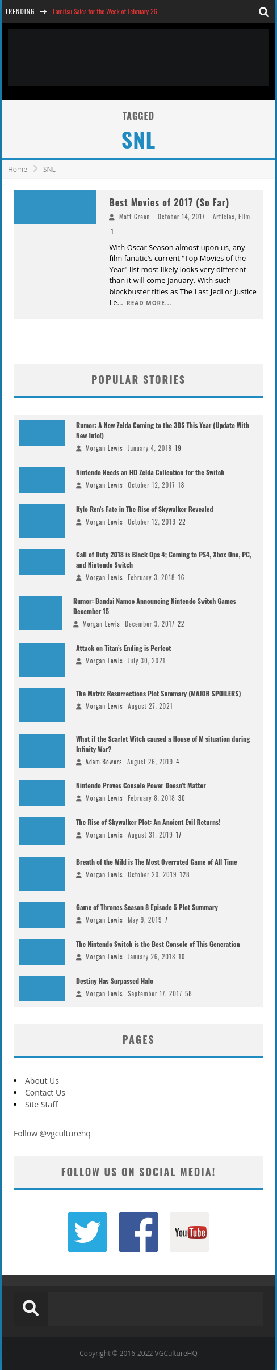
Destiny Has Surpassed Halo (114, 981)
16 (181, 577)
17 (179, 834)
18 (181, 484)
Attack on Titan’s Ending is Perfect (123, 648)
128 (184, 874)
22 (182, 521)
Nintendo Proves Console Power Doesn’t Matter (141, 785)
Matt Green (134, 216)
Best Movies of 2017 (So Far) (169, 202)
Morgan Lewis (104, 448)
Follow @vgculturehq (52, 1133)
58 (188, 993)
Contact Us (45, 1092)
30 (182, 797)
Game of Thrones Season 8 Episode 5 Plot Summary (147, 907)
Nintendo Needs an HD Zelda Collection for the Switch (150, 472)
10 (182, 956)
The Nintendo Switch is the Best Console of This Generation (158, 944)
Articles (224, 216)
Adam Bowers (104, 761)
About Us (42, 1080)
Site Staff (41, 1104)
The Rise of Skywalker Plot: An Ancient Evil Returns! (148, 822)
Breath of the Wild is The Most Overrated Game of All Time (156, 861)
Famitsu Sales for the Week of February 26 (105, 11)
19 (178, 448)
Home (17, 169)
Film (244, 216)
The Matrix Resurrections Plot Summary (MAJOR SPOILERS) (158, 693)
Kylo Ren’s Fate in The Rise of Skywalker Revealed (144, 509)
